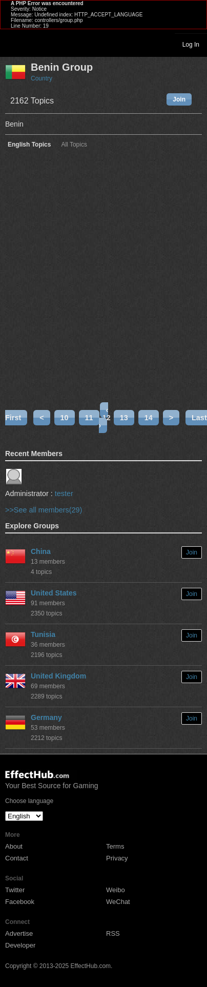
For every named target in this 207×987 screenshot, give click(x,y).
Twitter (15, 890)
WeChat (118, 902)
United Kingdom (58, 676)
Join (179, 99)
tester (64, 493)
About (14, 846)
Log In (190, 44)
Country (41, 78)
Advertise (19, 933)
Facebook (19, 902)
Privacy (117, 858)
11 (89, 418)
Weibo (115, 890)
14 (148, 418)
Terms (115, 846)
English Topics (29, 144)
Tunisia (43, 634)
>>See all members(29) (43, 510)
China (41, 551)
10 (64, 418)
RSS (113, 933)
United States (53, 593)
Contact (16, 858)
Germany (46, 717)
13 (124, 418)
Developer (20, 945)
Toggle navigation (12, 44)
